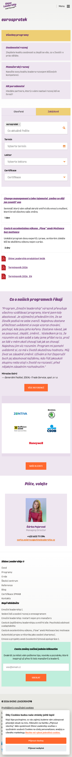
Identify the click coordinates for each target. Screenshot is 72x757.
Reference (7, 585)
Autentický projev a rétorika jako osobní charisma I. (28, 634)
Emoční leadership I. (12, 609)
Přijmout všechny (36, 741)
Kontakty (6, 598)
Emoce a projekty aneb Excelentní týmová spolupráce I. (30, 639)
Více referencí (36, 387)
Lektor (8, 155)
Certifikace (10, 170)
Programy (6, 572)
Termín (8, 139)
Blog (3, 589)
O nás (4, 576)
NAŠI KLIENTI (36, 466)
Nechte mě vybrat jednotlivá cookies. (42, 732)
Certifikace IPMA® (11, 594)
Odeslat (36, 677)
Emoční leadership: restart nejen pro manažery (26, 618)
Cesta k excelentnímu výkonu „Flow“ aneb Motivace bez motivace (35, 630)
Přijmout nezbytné (36, 748)
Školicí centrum (9, 580)
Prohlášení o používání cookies (17, 707)
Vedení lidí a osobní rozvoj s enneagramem (23, 613)
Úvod (4, 567)
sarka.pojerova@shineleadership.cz (36, 539)
